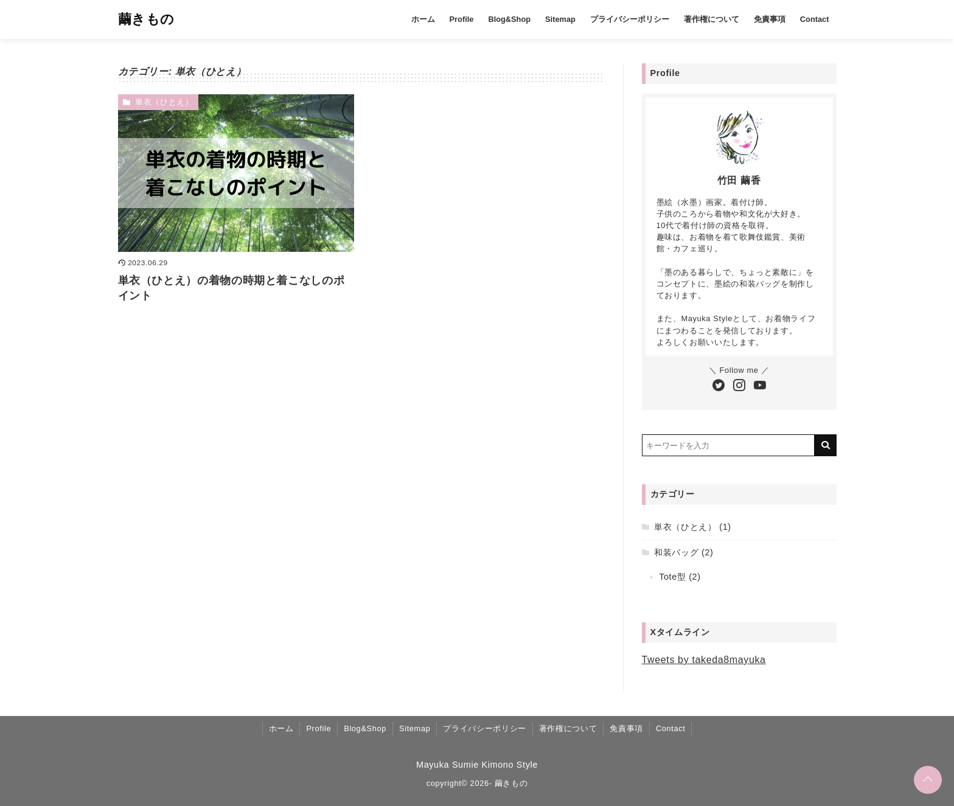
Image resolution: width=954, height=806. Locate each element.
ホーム (423, 19)
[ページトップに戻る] (928, 780)
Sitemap (560, 19)
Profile (462, 19)
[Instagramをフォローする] (739, 386)
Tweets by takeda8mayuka (704, 660)
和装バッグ (676, 552)
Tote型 (672, 577)
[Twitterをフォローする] (718, 386)
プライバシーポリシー (629, 19)
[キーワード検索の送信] (826, 445)
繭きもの (146, 19)
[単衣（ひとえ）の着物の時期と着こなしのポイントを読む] (236, 173)
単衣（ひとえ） (164, 101)
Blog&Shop (509, 19)
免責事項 (769, 19)
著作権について (711, 19)
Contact (814, 19)
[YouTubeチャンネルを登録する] (760, 386)
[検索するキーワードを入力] (728, 445)
